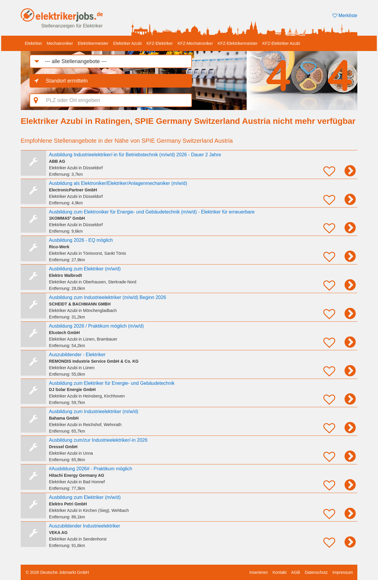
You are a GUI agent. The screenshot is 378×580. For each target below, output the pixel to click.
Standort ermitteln (67, 81)
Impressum (343, 572)
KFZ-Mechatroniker (195, 43)
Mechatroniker (60, 43)
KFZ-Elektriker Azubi (281, 43)
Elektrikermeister (93, 43)
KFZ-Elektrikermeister (238, 43)
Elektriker (33, 43)
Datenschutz (316, 572)
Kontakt (279, 572)
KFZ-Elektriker (159, 43)
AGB (295, 572)
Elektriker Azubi (127, 43)
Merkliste (345, 15)
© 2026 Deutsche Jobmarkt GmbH (57, 572)
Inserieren (259, 572)
